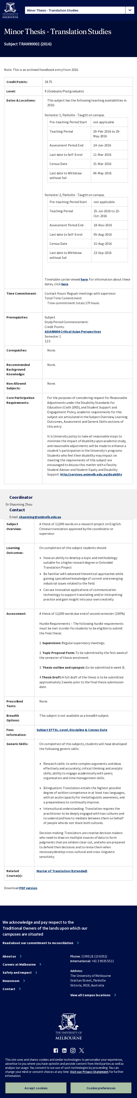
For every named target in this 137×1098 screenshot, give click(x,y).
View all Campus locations (90, 995)
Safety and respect (17, 972)
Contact (9, 989)
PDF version (28, 888)
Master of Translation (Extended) (62, 871)
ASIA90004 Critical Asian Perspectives (73, 331)
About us (9, 956)
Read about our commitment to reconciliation (38, 943)
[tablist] (79, 10)
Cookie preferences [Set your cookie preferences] (101, 1088)
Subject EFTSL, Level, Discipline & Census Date (72, 730)
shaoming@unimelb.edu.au (40, 517)
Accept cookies (36, 1088)
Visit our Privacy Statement (89, 1072)
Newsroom (11, 981)
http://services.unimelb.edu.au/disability (91, 474)
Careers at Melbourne (19, 964)
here (84, 279)
